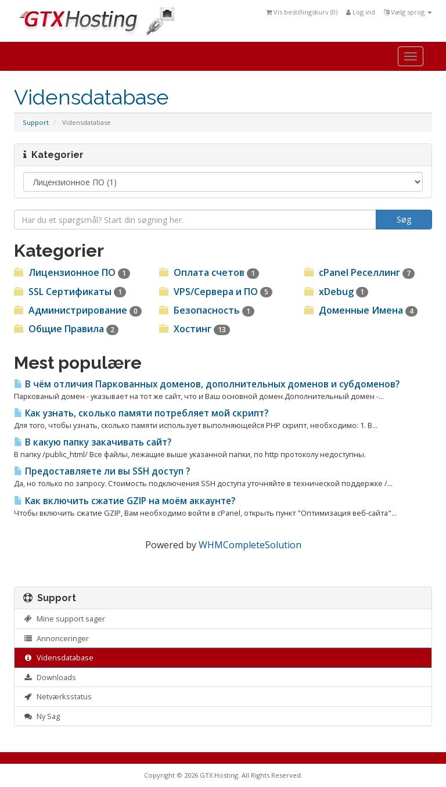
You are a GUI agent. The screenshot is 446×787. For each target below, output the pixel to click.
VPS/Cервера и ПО (215, 291)
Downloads (49, 677)
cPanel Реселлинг (359, 272)
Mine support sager (64, 618)
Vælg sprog (408, 12)
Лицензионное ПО (72, 272)
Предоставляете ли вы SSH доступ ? (102, 471)
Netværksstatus (57, 696)
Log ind (360, 12)
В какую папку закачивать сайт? (92, 442)
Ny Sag (41, 716)
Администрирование (78, 310)
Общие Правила (66, 328)
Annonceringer (56, 638)
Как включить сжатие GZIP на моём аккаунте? (124, 501)
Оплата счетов (209, 272)
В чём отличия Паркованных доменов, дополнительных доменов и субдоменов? (207, 384)
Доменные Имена (361, 310)
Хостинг (194, 328)
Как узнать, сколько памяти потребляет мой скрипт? (141, 413)
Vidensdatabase (58, 657)
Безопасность (206, 310)
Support (36, 122)
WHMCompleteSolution (250, 544)
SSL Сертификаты (70, 291)
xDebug (336, 291)
